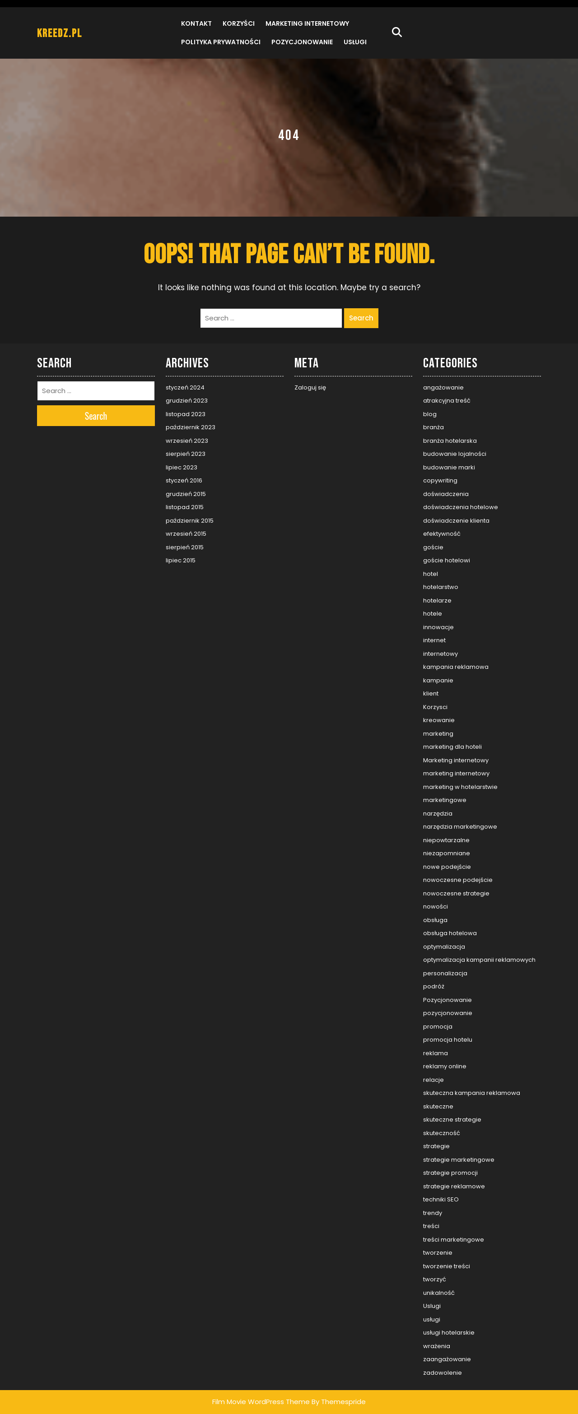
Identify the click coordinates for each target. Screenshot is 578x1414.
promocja (437, 1026)
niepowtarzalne (446, 840)
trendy (432, 1213)
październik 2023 (190, 427)
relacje (433, 1080)
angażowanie (443, 387)
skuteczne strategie (452, 1119)
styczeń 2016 (184, 480)
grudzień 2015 (186, 494)
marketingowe (444, 800)
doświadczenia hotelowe (460, 507)
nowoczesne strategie (456, 893)
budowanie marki (449, 467)
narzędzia (437, 813)
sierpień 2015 (185, 547)
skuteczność (441, 1133)
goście (433, 547)
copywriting (440, 480)
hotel (430, 574)
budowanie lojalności (454, 454)
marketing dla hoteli (452, 746)
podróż (433, 986)
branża (433, 427)
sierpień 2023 (185, 454)
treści (431, 1226)
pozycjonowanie (447, 1013)
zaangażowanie (447, 1359)
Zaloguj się (310, 387)
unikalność (439, 1293)
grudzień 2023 (187, 400)
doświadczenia (446, 494)
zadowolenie (442, 1372)
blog (430, 414)
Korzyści (239, 23)
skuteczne (438, 1106)
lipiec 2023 (181, 467)
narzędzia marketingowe (460, 826)
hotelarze (437, 600)
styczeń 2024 (185, 387)
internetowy (440, 653)
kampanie (438, 680)
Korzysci (435, 707)
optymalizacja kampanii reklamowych (479, 959)
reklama (435, 1053)
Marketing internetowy (307, 23)
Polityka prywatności (221, 41)
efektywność (442, 533)
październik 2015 (190, 520)
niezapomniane (446, 853)
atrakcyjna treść (447, 400)
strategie (436, 1146)
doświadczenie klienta (456, 520)
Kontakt (196, 23)
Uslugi (432, 1306)
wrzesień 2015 (186, 533)
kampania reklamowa (456, 667)
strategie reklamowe (454, 1186)
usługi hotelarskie (449, 1332)
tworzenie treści (446, 1266)
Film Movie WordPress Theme (261, 1401)
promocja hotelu (447, 1039)
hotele (432, 613)
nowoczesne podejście (458, 880)
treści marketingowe (453, 1239)
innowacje (438, 627)
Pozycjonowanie (302, 41)
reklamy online (444, 1066)
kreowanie (439, 720)
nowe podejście (447, 866)
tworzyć (434, 1279)
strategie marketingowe (458, 1159)
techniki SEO (441, 1199)
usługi (431, 1319)
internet (434, 640)
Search (361, 318)
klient (430, 693)
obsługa (435, 920)
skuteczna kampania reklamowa (471, 1093)
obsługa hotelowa (450, 933)
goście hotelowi (446, 560)
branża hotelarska (450, 440)
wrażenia (436, 1346)
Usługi (355, 41)
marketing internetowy (456, 773)
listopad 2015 (185, 507)
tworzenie (437, 1252)
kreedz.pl (59, 34)
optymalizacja (444, 946)
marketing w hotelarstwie (460, 787)
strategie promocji (450, 1172)
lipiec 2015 (181, 560)
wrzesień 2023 (187, 440)
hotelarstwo (440, 587)
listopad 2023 (185, 414)
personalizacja (445, 973)
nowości (435, 906)
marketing (438, 733)
